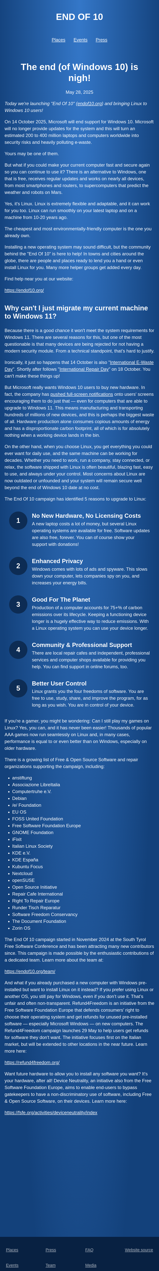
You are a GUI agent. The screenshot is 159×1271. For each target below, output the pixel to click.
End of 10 (79, 17)
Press (101, 39)
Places (58, 39)
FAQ (89, 1249)
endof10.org (90, 103)
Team (51, 1265)
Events (80, 39)
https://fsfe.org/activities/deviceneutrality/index (51, 1112)
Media (91, 1265)
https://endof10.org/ (24, 290)
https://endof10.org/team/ (30, 971)
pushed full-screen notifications (81, 394)
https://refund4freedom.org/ (32, 1062)
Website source (139, 1249)
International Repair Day (84, 369)
